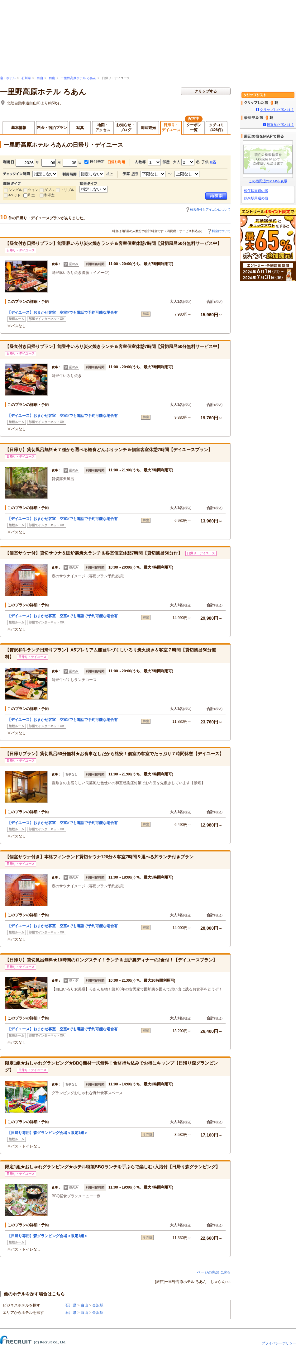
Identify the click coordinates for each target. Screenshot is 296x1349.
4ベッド (14, 195)
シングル (15, 190)
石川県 (26, 78)
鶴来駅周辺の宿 (256, 198)
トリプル (67, 190)
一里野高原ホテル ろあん (78, 78)
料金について (221, 231)
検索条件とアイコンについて (210, 209)
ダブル (49, 190)
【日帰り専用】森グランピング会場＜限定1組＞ (47, 1133)
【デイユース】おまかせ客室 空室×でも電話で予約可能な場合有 (62, 312)
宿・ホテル (8, 78)
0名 (213, 162)
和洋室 (49, 195)
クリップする (205, 91)
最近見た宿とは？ (280, 124)
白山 (40, 78)
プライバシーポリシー (279, 1343)
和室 (31, 195)
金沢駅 (97, 1305)
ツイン (33, 190)
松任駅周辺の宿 (256, 191)
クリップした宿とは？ (277, 110)
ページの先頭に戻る (214, 1272)
